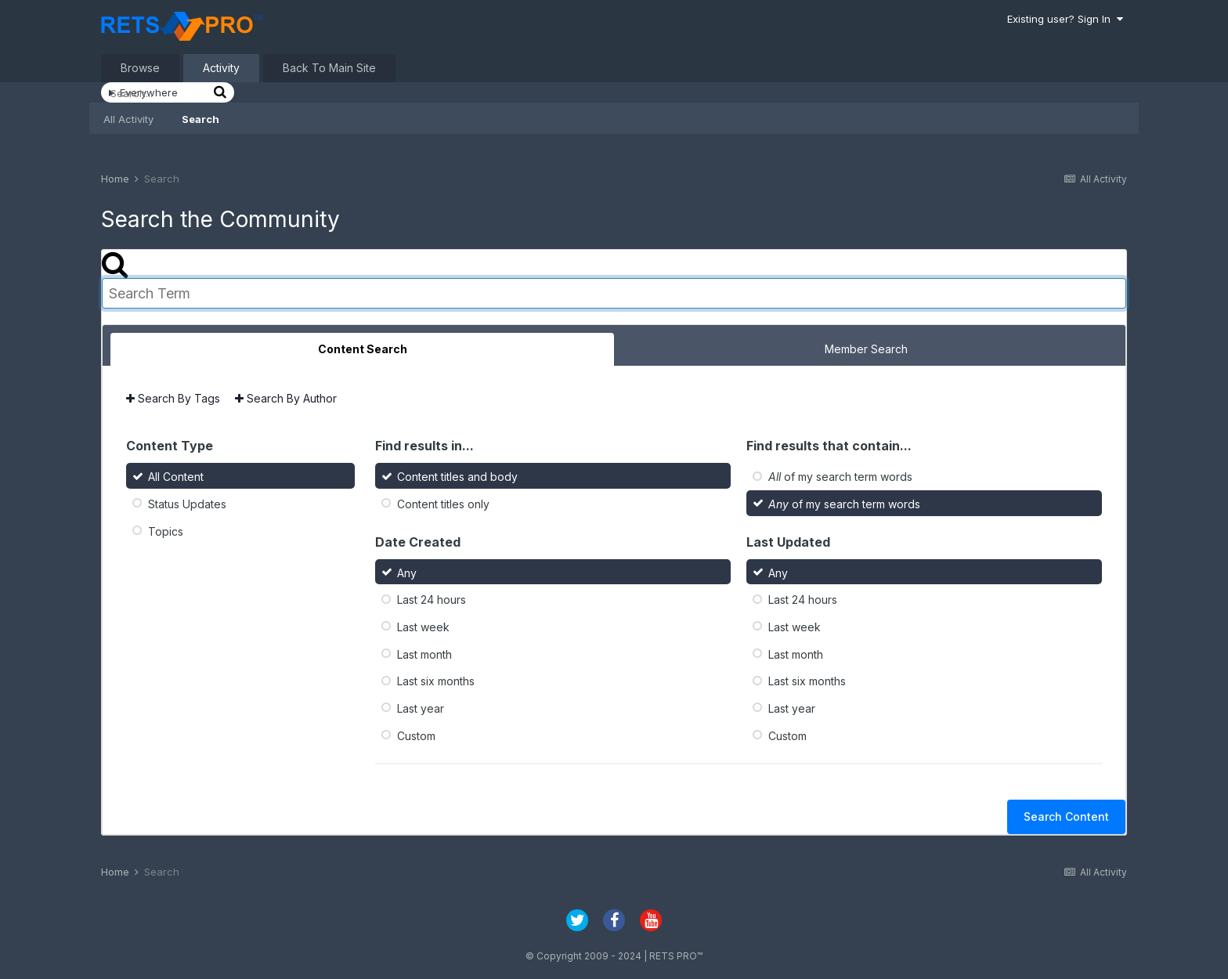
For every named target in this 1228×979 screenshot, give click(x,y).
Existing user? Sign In (1065, 19)
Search (200, 119)
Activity (221, 67)
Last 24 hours (431, 599)
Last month (424, 653)
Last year (420, 708)
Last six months (436, 681)
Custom (416, 735)
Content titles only (443, 504)
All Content (176, 476)
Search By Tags (173, 398)
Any (407, 572)
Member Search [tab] (866, 349)
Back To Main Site (329, 67)
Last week (423, 627)
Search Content (1066, 816)
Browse (140, 67)
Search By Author (286, 398)
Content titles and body (457, 476)
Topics (165, 530)
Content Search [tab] (362, 349)
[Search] (160, 93)
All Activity (128, 119)
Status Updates (187, 504)
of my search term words (840, 476)
